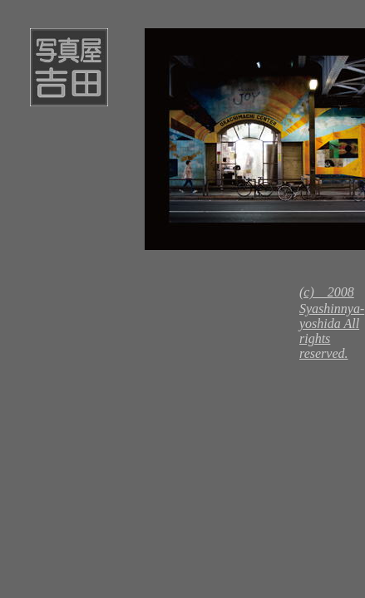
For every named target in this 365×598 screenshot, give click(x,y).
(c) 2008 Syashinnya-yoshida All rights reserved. (331, 322)
